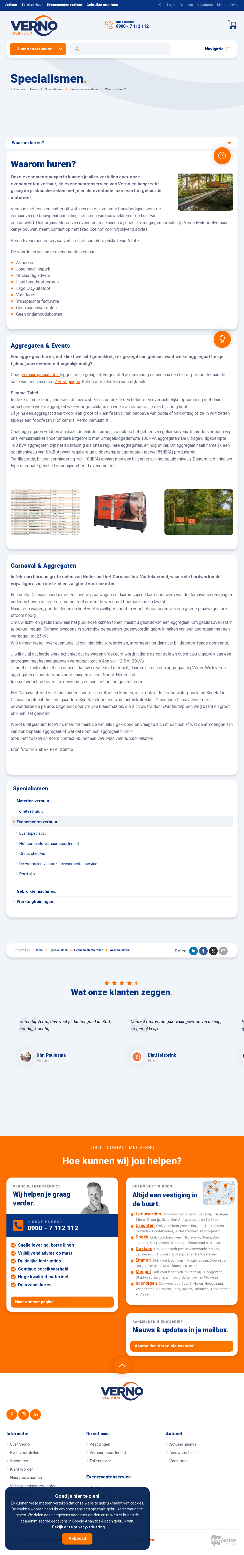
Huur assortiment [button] (34, 48)
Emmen (143, 1260)
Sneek (142, 1237)
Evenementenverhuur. (37, 821)
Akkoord (77, 1538)
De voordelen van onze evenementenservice (58, 863)
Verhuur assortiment (107, 1452)
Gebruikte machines (102, 5)
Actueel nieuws (182, 1444)
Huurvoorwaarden (26, 1477)
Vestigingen (99, 1444)
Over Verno (20, 1444)
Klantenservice (228, 5)
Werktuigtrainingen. (35, 901)
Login (171, 5)
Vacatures (205, 5)
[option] (66, 1041)
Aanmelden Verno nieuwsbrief (164, 1346)
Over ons (186, 5)
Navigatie (217, 48)
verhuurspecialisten (41, 374)
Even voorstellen (24, 1452)
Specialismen (31, 788)
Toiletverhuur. (30, 811)
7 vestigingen (67, 381)
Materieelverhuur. (33, 800)
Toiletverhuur (32, 5)
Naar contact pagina (34, 1302)
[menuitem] (40, 49)
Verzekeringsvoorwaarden (33, 1486)
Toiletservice (100, 1461)
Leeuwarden (148, 1213)
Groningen (146, 1283)
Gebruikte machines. (36, 891)
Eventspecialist (32, 833)
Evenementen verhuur (64, 5)
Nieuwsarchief (182, 1452)
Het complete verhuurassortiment (49, 843)
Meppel (143, 1271)
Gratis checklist (32, 853)
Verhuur (11, 5)
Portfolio (27, 874)
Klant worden (22, 1469)
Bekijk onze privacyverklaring (78, 1527)
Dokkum (144, 1248)
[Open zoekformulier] (120, 49)
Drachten (145, 1225)
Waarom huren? (121, 143)
